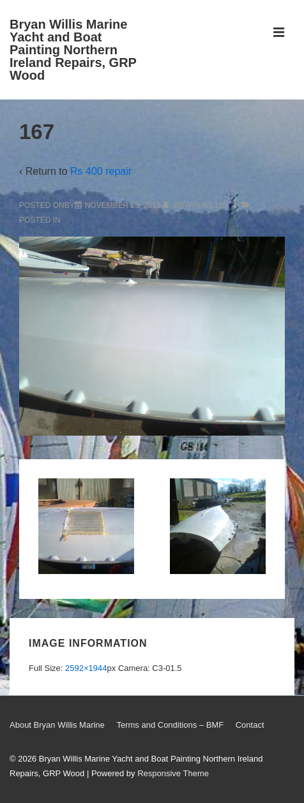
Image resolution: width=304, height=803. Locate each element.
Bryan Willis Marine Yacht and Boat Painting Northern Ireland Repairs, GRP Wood (73, 49)
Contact (250, 725)
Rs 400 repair (101, 171)
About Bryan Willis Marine (57, 725)
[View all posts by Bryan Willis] (196, 205)
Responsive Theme (173, 773)
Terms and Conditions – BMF (170, 725)
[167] (123, 205)
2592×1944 (86, 668)
